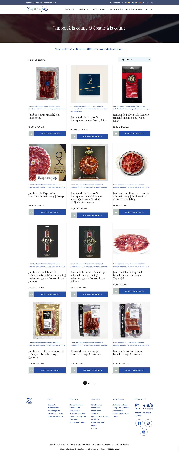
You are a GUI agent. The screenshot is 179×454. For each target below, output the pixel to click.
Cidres (94, 428)
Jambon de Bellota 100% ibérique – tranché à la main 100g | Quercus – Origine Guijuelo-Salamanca (87, 198)
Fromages (74, 419)
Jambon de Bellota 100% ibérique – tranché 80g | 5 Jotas (89, 119)
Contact (51, 405)
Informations (53, 408)
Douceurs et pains (77, 422)
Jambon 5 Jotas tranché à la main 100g (44, 116)
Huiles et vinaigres (77, 413)
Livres (115, 416)
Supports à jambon (121, 408)
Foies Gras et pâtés (78, 416)
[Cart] (146, 9)
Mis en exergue (76, 111)
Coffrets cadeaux (120, 405)
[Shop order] (134, 59)
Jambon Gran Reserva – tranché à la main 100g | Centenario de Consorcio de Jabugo (131, 196)
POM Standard (113, 449)
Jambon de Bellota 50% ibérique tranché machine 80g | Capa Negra (131, 117)
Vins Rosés (96, 408)
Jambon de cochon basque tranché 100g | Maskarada (128, 353)
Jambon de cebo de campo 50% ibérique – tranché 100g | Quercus (46, 354)
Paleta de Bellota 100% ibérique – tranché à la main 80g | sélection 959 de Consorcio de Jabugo (89, 277)
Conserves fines (76, 405)
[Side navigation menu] (151, 9)
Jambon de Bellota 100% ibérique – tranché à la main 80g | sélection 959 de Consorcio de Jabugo (47, 277)
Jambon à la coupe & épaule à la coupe (50, 109)
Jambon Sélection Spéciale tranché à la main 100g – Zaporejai (128, 275)
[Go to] (144, 2)
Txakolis (94, 413)
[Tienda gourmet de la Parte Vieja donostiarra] (37, 9)
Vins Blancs (96, 411)
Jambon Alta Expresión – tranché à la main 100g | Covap (46, 195)
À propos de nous (55, 416)
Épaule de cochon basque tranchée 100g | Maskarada (86, 353)
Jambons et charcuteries (42, 106)
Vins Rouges (96, 405)
